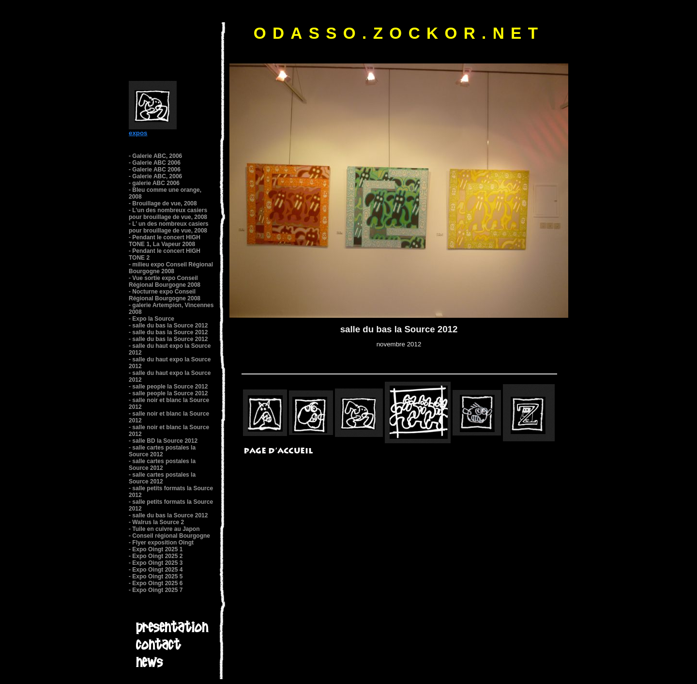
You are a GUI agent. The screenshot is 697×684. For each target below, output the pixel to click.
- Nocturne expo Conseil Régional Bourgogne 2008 (164, 295)
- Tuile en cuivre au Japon (164, 529)
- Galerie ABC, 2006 (155, 156)
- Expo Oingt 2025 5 (155, 576)
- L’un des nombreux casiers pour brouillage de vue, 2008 (168, 213)
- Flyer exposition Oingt (161, 542)
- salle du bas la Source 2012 (168, 325)
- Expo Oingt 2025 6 (155, 583)
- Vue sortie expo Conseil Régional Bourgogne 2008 (164, 281)
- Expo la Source (151, 318)
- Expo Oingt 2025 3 (155, 563)
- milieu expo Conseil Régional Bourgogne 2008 (171, 268)
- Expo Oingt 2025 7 (155, 590)
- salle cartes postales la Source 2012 (162, 451)
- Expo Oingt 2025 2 (155, 556)
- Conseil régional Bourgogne (169, 535)
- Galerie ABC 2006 (155, 162)
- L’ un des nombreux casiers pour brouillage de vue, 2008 (169, 227)
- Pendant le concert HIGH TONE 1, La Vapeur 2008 (164, 241)
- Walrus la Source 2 (156, 522)
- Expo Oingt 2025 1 (155, 549)
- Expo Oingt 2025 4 (155, 569)
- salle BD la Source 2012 (163, 440)
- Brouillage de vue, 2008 (163, 203)
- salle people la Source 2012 (168, 386)
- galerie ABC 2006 (154, 183)
